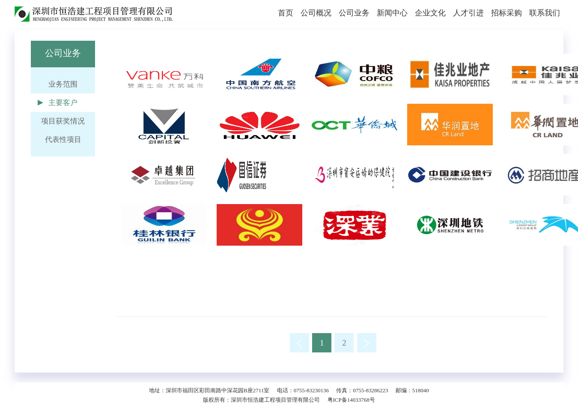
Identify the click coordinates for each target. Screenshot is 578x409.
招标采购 (506, 13)
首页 (285, 13)
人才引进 (468, 13)
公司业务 (354, 13)
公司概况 (316, 13)
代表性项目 (63, 139)
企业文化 (430, 13)
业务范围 (62, 84)
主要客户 (62, 103)
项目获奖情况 (63, 121)
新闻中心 (392, 13)
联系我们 (544, 13)
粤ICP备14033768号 (351, 400)
